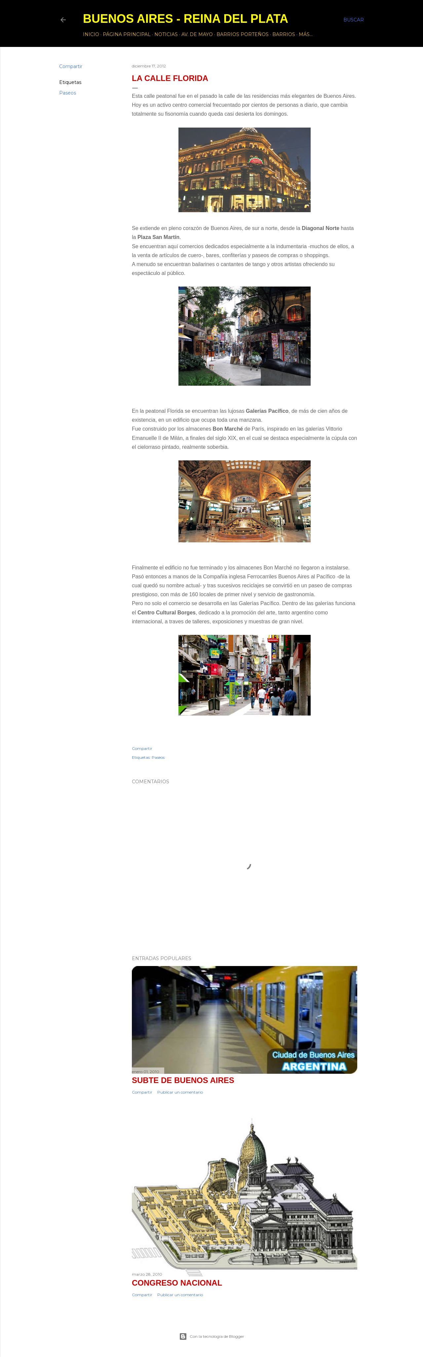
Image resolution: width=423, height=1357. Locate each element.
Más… (306, 34)
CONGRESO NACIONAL (177, 1282)
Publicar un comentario (180, 1092)
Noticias (166, 34)
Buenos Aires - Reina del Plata (185, 18)
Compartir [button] (70, 66)
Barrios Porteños (242, 34)
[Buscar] (353, 20)
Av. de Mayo (197, 34)
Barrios (283, 34)
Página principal (127, 34)
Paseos (67, 93)
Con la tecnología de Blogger (211, 1336)
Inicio (91, 34)
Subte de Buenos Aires (183, 1080)
